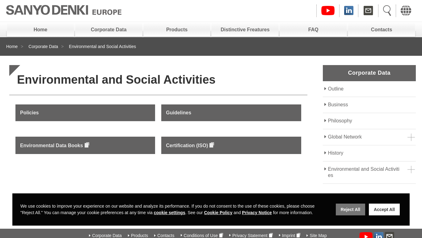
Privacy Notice (257, 212)
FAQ (313, 29)
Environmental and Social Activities (363, 172)
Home (40, 29)
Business (338, 104)
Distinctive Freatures (245, 29)
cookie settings (169, 212)
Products (177, 29)
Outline (336, 88)
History (336, 153)
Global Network (345, 136)
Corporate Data (109, 29)
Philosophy (340, 120)
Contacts (381, 29)
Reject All (350, 209)
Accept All (384, 209)
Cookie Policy (218, 212)
